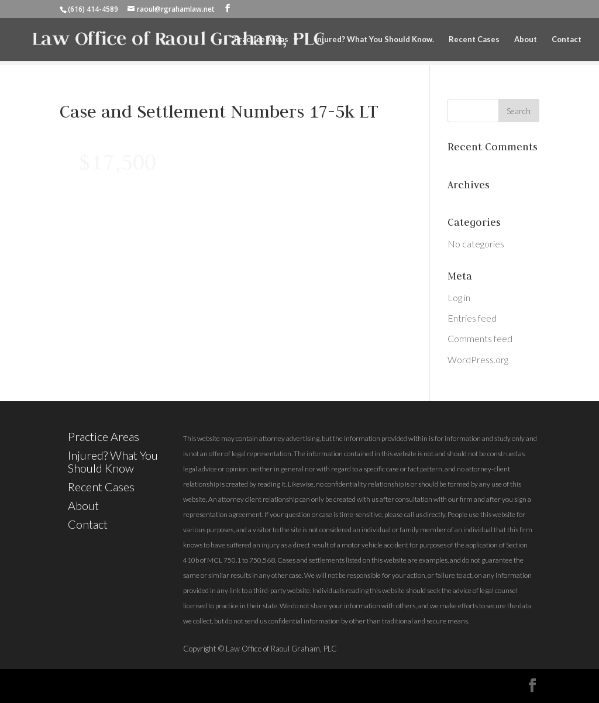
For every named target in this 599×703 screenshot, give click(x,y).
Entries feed (472, 317)
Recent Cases (474, 39)
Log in (458, 297)
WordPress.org (477, 359)
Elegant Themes (167, 685)
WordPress (311, 685)
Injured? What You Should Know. (374, 39)
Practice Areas (261, 39)
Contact (566, 39)
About (525, 39)
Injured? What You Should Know (113, 461)
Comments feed (479, 338)
